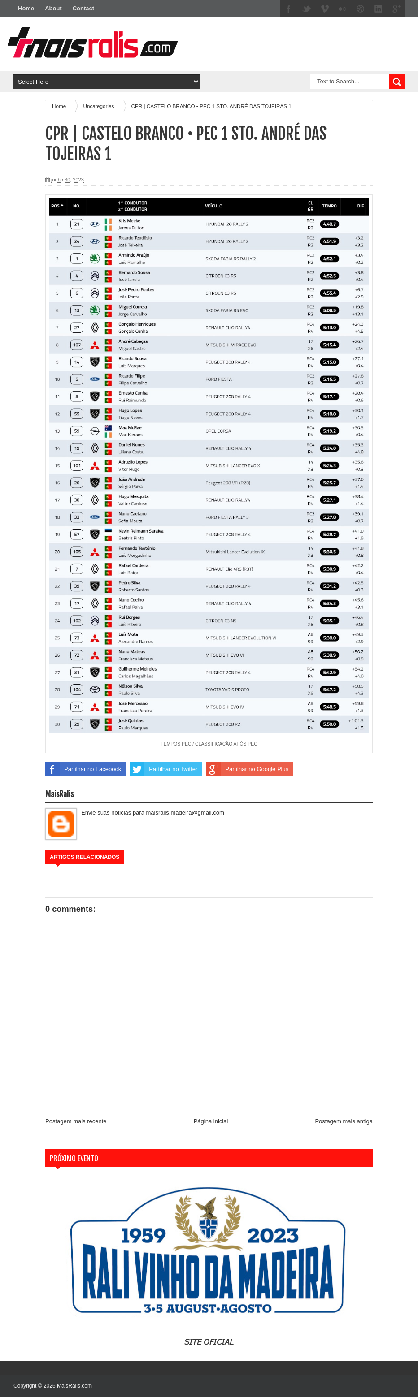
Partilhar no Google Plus (247, 769)
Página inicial (211, 1121)
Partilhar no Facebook (83, 769)
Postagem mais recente (76, 1121)
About (53, 8)
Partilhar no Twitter (163, 769)
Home (26, 8)
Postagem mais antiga (344, 1121)
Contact (83, 8)
